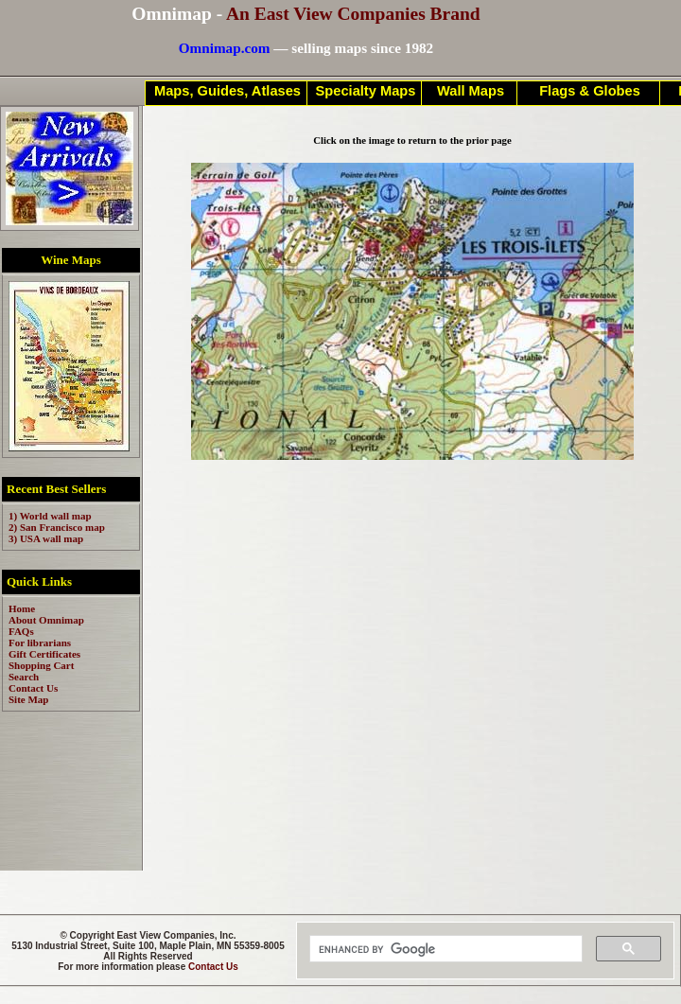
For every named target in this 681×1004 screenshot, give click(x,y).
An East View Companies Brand (353, 14)
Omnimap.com (225, 48)
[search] (444, 949)
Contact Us (213, 966)
